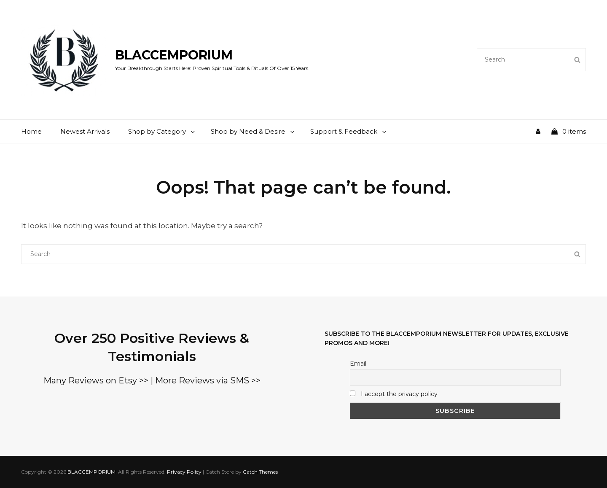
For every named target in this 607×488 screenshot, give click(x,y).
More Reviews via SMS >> (208, 380)
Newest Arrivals (85, 131)
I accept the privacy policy (399, 394)
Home (31, 131)
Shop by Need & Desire (253, 131)
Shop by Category (162, 131)
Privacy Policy (184, 472)
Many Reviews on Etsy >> (95, 380)
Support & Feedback (348, 131)
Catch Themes (260, 472)
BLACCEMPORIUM (174, 55)
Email (358, 363)
